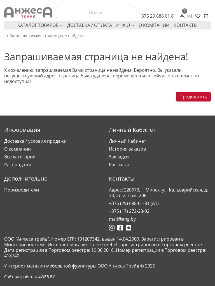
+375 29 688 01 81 (157, 16)
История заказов (127, 149)
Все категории (20, 157)
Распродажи (17, 165)
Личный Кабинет (127, 141)
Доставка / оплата (89, 25)
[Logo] (28, 12)
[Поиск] (95, 12)
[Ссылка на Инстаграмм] (111, 227)
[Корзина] (206, 16)
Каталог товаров (40, 25)
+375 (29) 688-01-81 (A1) (134, 203)
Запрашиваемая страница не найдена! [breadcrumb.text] (48, 36)
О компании (154, 25)
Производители (21, 190)
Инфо (125, 25)
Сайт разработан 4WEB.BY (29, 276)
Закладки (119, 157)
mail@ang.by (122, 219)
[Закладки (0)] (197, 16)
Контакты (186, 25)
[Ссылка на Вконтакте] (128, 227)
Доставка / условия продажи (35, 141)
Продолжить (193, 97)
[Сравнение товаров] (190, 16)
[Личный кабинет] (182, 16)
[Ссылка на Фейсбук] (120, 227)
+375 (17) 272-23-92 (129, 211)
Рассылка (119, 165)
